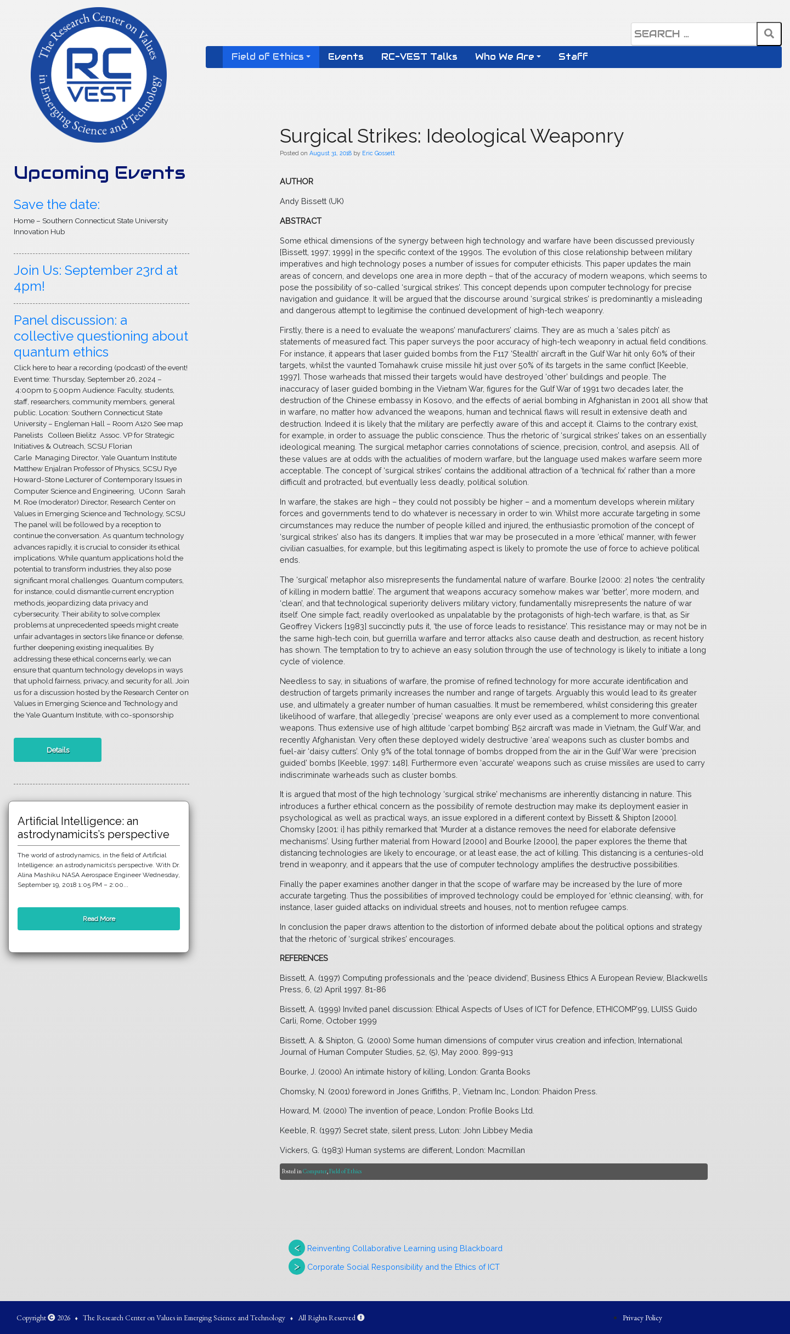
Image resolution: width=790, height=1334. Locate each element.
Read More (99, 919)
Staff (573, 57)
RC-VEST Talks (419, 57)
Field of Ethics (268, 57)
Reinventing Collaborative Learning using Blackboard (405, 1248)
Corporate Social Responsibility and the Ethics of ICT (403, 1266)
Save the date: (57, 204)
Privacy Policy (642, 1317)
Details (58, 749)
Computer (315, 1171)
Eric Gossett (378, 153)
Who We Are (504, 57)
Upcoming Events (99, 172)
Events (346, 57)
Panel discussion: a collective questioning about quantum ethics (101, 336)
